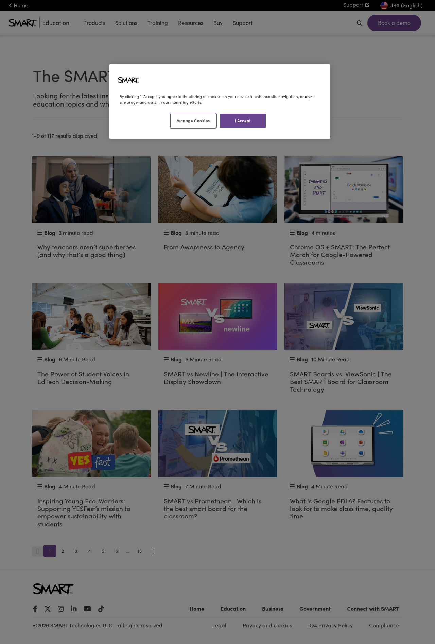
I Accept (243, 120)
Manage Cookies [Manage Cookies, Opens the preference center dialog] (193, 120)
